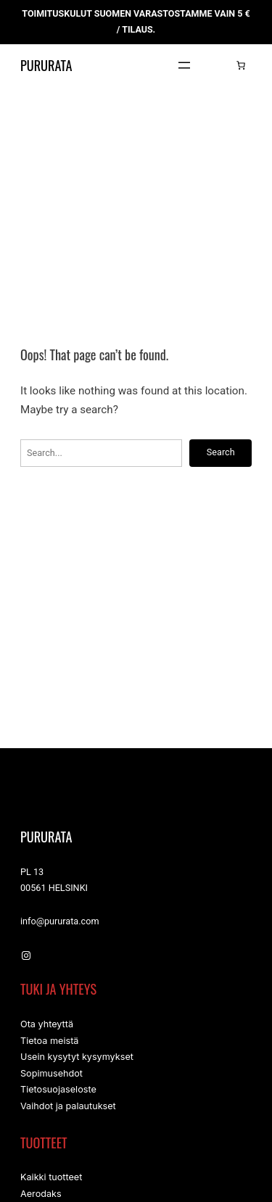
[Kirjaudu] (218, 64)
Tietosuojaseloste (58, 1092)
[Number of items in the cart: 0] (241, 65)
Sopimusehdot (51, 1076)
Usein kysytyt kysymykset (76, 1058)
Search (219, 452)
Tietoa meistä (49, 1042)
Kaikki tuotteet (51, 1182)
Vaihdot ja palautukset (68, 1110)
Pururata (54, 65)
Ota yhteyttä (46, 1024)
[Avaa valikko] (184, 65)
